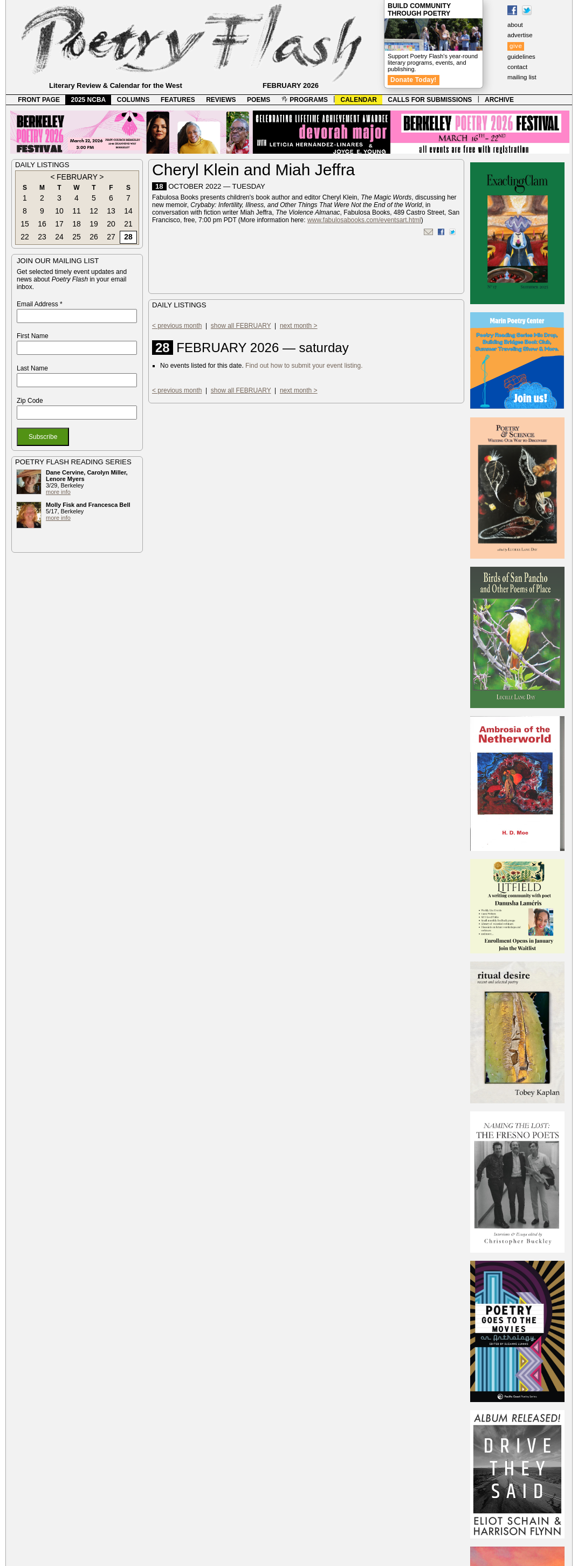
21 (128, 223)
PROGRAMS (304, 100)
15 (24, 223)
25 (76, 236)
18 (76, 223)
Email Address (40, 304)
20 (111, 223)
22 (24, 236)
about (515, 25)
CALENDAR (359, 100)
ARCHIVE (499, 100)
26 (94, 236)
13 (111, 211)
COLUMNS (133, 100)
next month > (299, 325)
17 (59, 223)
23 (42, 236)
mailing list (521, 77)
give (516, 46)
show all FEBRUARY (241, 325)
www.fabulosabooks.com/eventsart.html (364, 220)
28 (128, 236)
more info (58, 492)
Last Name (32, 368)
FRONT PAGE (39, 100)
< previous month (177, 325)
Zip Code (30, 400)
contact (517, 67)
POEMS (258, 100)
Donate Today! (413, 80)
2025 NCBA (88, 100)
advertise (520, 35)
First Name (33, 336)
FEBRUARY (77, 177)
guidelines (521, 56)
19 (94, 223)
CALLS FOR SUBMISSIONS (430, 100)
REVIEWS (221, 100)
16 (42, 223)
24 (59, 236)
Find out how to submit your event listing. (303, 365)
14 (128, 211)
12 (94, 211)
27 (111, 236)
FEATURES (178, 100)
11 (76, 211)
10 (59, 211)
